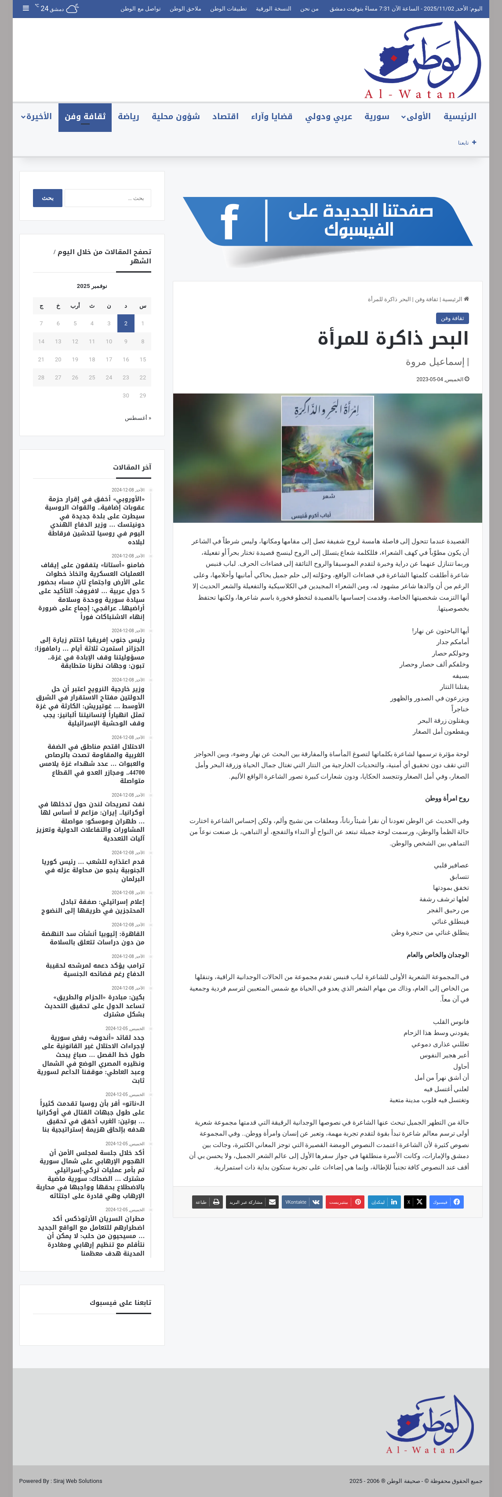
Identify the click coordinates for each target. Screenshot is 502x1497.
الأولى (419, 116)
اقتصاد (225, 116)
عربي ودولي (328, 116)
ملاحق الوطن (185, 8)
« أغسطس (138, 418)
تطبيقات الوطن (228, 8)
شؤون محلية (176, 116)
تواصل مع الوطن (140, 8)
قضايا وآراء (272, 116)
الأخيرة (39, 116)
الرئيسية (460, 116)
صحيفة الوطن (403, 1481)
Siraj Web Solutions (77, 1481)
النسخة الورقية (273, 8)
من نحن (309, 8)
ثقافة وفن (85, 116)
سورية (376, 116)
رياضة (128, 116)
